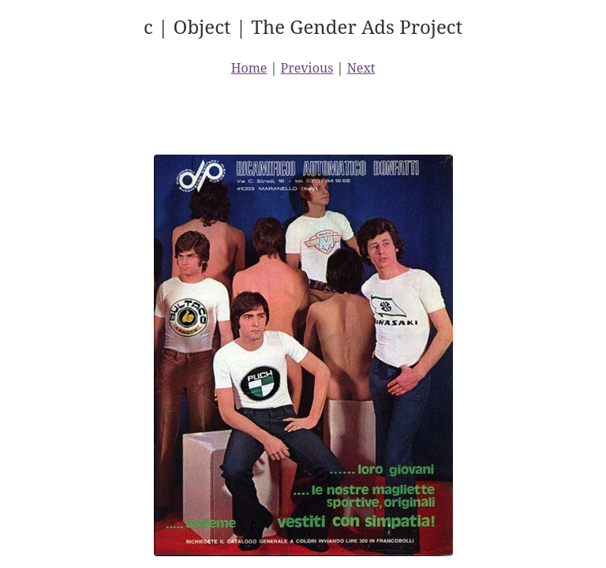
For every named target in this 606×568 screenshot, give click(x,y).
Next (361, 68)
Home (249, 68)
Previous (307, 68)
